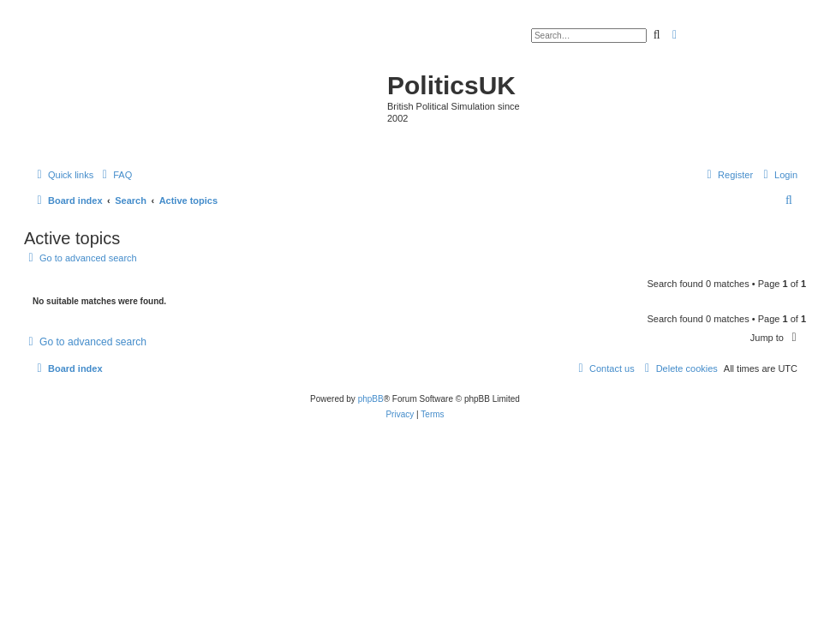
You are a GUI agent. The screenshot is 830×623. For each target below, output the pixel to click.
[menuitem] (115, 175)
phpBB (371, 399)
